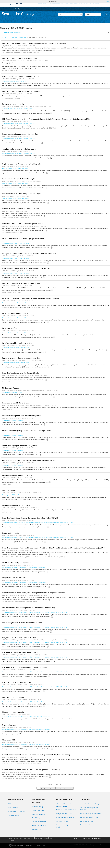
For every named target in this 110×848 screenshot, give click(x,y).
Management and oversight (13, 712)
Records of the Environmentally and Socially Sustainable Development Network (24, 567)
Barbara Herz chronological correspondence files (21, 358)
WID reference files (9, 328)
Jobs (51, 838)
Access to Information (42, 838)
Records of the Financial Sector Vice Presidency (15, 81)
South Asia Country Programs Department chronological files (26, 431)
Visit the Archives (62, 821)
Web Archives (36, 829)
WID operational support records (15, 313)
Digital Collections (38, 810)
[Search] (70, 14)
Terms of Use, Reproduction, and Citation (67, 826)
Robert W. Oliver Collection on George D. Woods (15, 168)
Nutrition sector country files (13, 104)
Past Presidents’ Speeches (16, 811)
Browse (93, 14)
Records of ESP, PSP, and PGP (59, 612)
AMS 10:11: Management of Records (89, 809)
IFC (35, 845)
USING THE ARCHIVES (85, 3)
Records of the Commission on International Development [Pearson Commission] (34, 44)
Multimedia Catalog (38, 814)
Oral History (36, 818)
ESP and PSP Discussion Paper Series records (20, 653)
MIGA (38, 845)
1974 (64, 788)
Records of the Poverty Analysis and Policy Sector (15, 243)
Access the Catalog (14, 9)
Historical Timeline (14, 815)
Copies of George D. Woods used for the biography (21, 164)
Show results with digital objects (36, 37)
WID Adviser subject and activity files (17, 343)
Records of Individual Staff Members (12, 123)
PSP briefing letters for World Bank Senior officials (22, 623)
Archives (4, 9)
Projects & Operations (39, 825)
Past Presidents (13, 808)
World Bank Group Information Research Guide (66, 805)
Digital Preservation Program (89, 817)
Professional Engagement (88, 825)
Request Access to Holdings (65, 817)
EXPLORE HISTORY (43, 3)
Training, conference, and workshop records (19, 149)
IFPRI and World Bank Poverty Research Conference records (26, 269)
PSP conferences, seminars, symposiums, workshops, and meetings (29, 608)
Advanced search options (11, 32)
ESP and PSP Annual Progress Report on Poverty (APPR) (24, 667)
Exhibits (10, 804)
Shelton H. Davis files (29, 123)
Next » (70, 788)
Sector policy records (10, 533)
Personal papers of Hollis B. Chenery (12, 392)
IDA (31, 845)
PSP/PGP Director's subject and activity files (19, 638)
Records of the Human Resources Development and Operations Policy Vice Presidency (25, 612)
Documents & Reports (39, 822)
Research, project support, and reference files (20, 134)
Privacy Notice (18, 838)
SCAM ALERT (77, 838)
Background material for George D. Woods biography (23, 194)
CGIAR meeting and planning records (16, 563)
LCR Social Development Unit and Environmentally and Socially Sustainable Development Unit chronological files (46, 119)
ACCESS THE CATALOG (71, 3)
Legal (10, 838)
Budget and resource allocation (14, 578)
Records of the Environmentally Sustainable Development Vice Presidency (31, 770)
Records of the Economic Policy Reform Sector (20, 58)
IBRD (27, 845)
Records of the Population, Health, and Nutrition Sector (17, 108)
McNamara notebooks (11, 388)
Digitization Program (87, 821)
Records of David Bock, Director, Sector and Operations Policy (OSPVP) (30, 518)
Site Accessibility (28, 838)
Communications (9, 725)
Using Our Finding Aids (64, 813)
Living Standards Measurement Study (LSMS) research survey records (30, 254)
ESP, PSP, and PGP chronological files (16, 682)
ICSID (43, 845)
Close (107, 1)
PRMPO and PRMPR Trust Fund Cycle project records (23, 239)
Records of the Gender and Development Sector (15, 303)
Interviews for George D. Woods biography (18, 179)
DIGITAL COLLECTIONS (56, 3)
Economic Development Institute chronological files (22, 416)
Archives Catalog (37, 807)
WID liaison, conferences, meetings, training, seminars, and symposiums (30, 298)
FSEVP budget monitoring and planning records (20, 77)
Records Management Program (90, 813)
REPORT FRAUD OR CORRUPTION (92, 838)
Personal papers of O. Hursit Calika (11, 495)
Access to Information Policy (89, 804)
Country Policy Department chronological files (20, 446)
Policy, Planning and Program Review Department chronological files (29, 461)
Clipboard (106, 14)
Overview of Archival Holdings (66, 810)
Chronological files (9, 490)
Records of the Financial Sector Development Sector (22, 224)
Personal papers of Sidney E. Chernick (12, 420)
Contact (12, 840)
